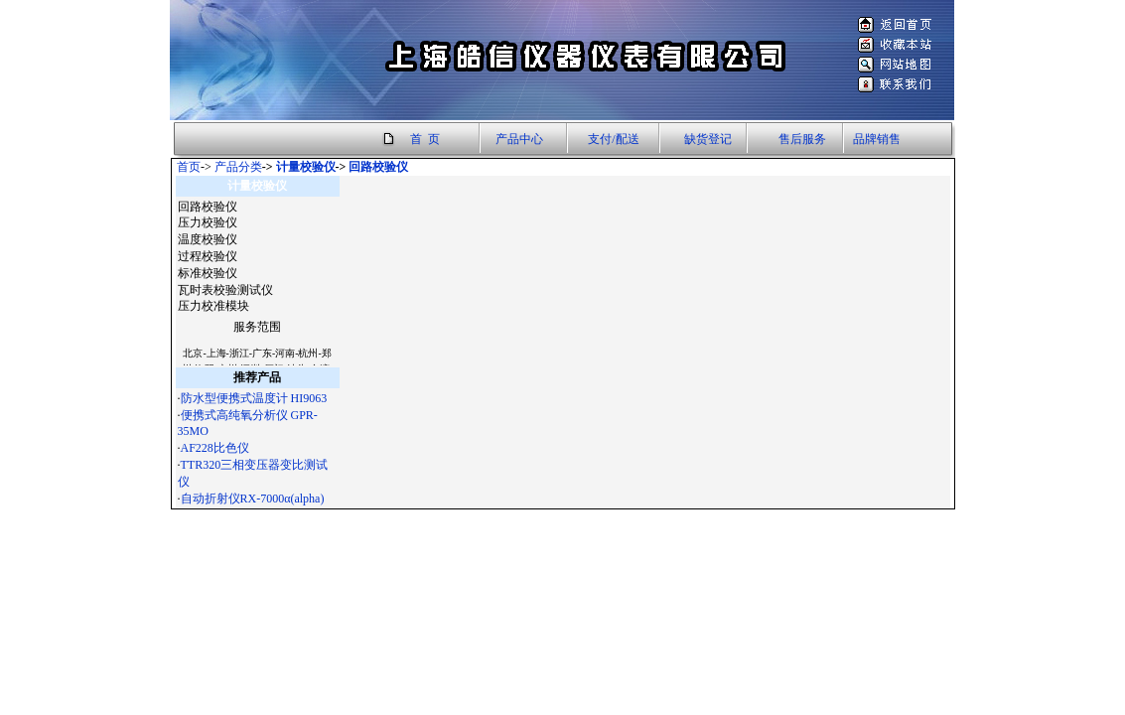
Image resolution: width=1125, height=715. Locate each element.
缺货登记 (708, 139)
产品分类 (238, 167)
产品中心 (519, 139)
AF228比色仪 (215, 448)
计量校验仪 (306, 167)
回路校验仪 (378, 167)
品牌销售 (877, 139)
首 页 (425, 139)
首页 (189, 167)
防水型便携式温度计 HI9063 (254, 398)
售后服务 (802, 139)
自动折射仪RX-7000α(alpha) (253, 498)
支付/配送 (613, 139)
